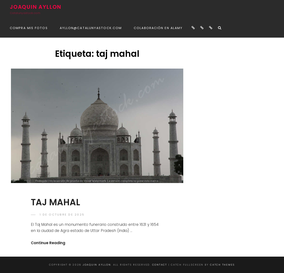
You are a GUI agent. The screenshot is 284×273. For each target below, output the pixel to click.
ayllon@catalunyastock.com (91, 28)
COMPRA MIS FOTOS (29, 28)
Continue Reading (48, 242)
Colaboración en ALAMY (158, 28)
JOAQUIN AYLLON (35, 6)
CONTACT (159, 264)
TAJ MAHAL (55, 202)
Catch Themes (222, 264)
